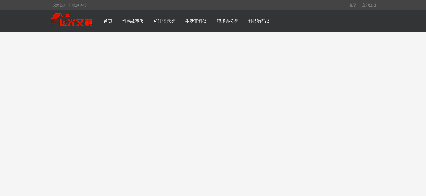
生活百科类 (196, 21)
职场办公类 (228, 21)
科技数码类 (259, 21)
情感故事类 (133, 21)
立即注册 (369, 5)
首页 (108, 21)
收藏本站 (79, 5)
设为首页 (60, 5)
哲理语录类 (164, 21)
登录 (352, 5)
